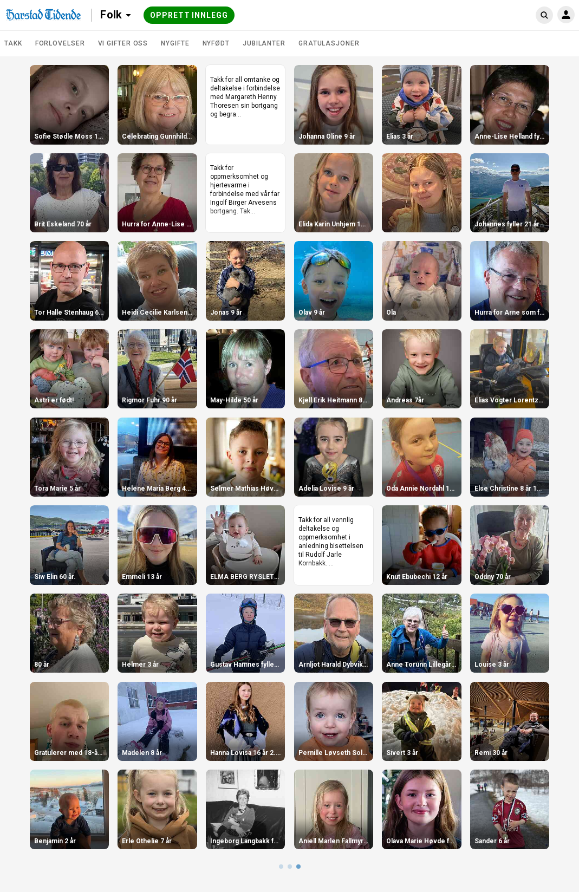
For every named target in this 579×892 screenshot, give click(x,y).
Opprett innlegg (189, 15)
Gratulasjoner (329, 43)
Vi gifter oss (123, 43)
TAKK (13, 43)
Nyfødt (216, 43)
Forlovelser (60, 43)
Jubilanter (264, 43)
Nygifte (175, 43)
